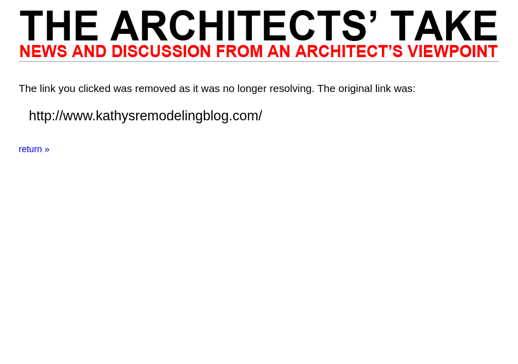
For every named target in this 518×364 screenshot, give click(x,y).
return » (34, 149)
